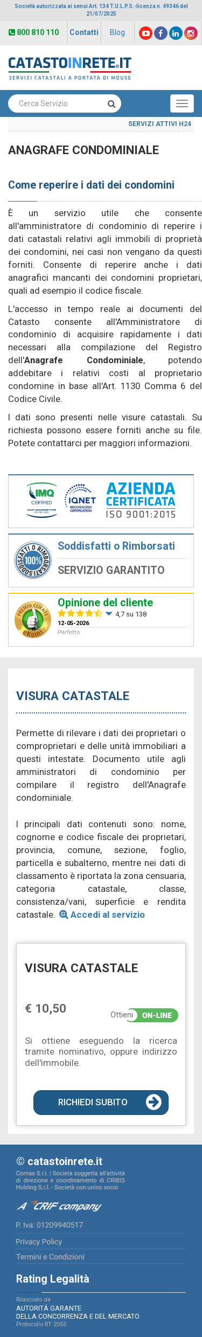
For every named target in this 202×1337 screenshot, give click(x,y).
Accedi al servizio (108, 914)
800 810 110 (34, 32)
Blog (117, 32)
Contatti (84, 32)
